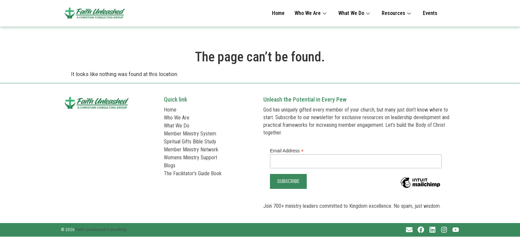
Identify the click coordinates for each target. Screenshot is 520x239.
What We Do (354, 13)
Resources (396, 13)
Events (430, 13)
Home (278, 13)
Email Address (287, 150)
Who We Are (310, 13)
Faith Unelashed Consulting (101, 229)
